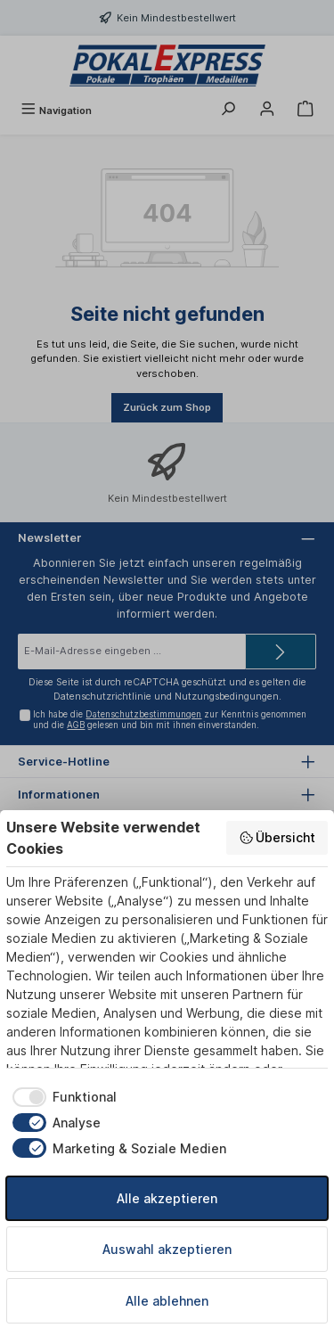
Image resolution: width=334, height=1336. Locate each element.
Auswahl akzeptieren (167, 1249)
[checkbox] (61, 1097)
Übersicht (277, 838)
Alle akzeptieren (167, 1198)
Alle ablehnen (167, 1300)
